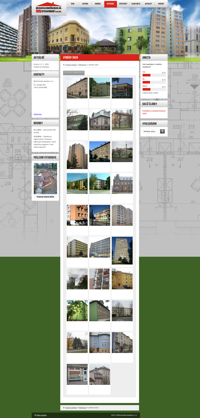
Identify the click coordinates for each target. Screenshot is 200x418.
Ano (143, 72)
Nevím (144, 86)
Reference (82, 65)
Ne (143, 79)
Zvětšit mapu (38, 114)
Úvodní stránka (70, 65)
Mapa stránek (42, 415)
